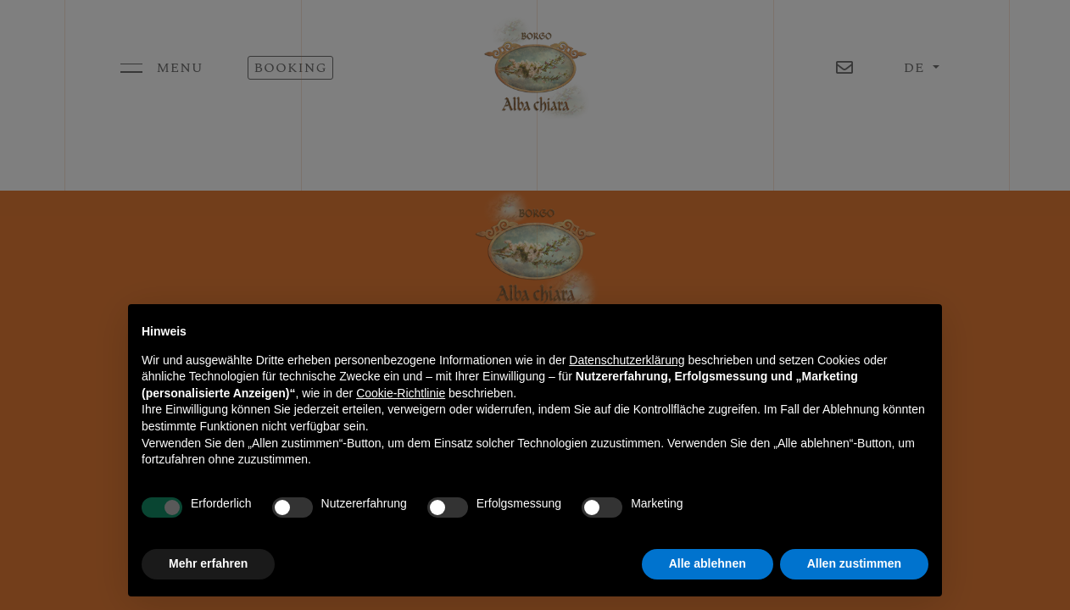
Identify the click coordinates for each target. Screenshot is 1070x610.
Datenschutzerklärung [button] (626, 360)
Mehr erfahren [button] (208, 563)
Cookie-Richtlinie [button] (400, 393)
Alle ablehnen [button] (707, 563)
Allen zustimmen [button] (854, 563)
